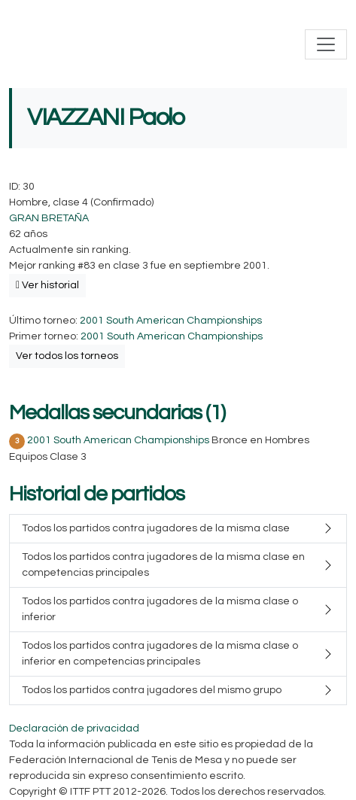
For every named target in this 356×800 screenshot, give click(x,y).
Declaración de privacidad (74, 728)
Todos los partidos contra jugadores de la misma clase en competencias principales (163, 565)
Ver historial (47, 285)
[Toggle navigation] (326, 44)
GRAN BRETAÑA (49, 218)
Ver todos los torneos (67, 356)
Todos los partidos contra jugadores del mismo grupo (151, 690)
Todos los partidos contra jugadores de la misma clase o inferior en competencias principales (160, 653)
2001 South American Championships (171, 320)
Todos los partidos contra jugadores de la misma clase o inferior (160, 609)
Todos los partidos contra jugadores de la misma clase (156, 528)
